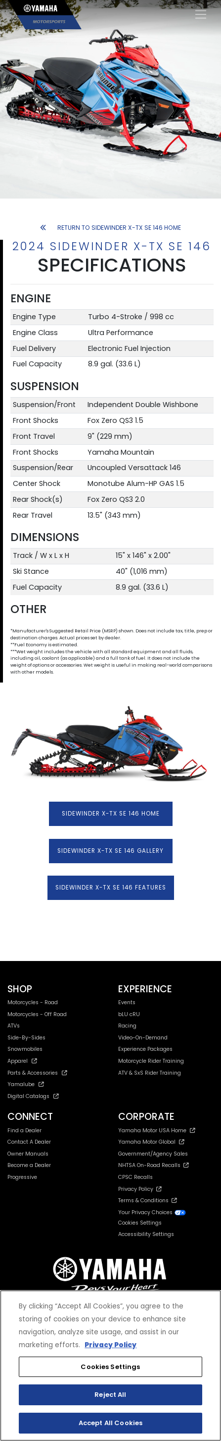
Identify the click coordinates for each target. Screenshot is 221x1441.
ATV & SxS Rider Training (149, 1073)
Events (126, 1002)
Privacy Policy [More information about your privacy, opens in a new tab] (110, 1345)
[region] (110, 1365)
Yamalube (25, 1084)
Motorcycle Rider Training (151, 1061)
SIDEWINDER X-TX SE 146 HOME (111, 814)
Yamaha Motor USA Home (157, 1130)
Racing (127, 1025)
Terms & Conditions (147, 1200)
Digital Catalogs (33, 1096)
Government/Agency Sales (153, 1154)
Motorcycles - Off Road (37, 1014)
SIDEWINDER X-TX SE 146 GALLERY (110, 851)
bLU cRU (129, 1014)
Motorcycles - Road (32, 1002)
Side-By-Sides (26, 1037)
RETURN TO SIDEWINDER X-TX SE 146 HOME (110, 227)
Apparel (22, 1061)
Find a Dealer (24, 1130)
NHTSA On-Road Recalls (153, 1165)
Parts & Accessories (37, 1073)
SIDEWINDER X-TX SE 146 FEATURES (110, 888)
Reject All (110, 1394)
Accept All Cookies (110, 1423)
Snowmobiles (25, 1049)
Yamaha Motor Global (151, 1142)
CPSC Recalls (135, 1177)
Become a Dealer (29, 1165)
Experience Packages (145, 1049)
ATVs (13, 1025)
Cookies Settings (140, 1223)
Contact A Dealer (29, 1142)
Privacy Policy (140, 1189)
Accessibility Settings (146, 1234)
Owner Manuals (27, 1154)
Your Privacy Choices (152, 1212)
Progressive (22, 1177)
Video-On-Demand (143, 1037)
